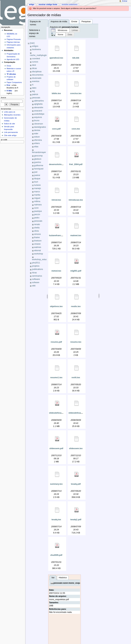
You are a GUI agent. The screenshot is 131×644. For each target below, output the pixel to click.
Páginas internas (13, 42)
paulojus (38, 211)
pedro (36, 218)
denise (37, 130)
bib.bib (75, 58)
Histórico (63, 577)
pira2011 (36, 263)
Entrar (124, 1)
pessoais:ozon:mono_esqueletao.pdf (72, 583)
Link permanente (11, 132)
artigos (35, 46)
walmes (37, 247)
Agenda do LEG (13, 59)
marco (37, 191)
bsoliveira (36, 49)
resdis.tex (76, 306)
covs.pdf (56, 129)
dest (34, 65)
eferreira (38, 140)
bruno (36, 120)
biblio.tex (56, 93)
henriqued (38, 169)
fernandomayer (39, 152)
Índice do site (9, 124)
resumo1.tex (56, 377)
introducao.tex (76, 200)
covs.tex (76, 129)
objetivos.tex (56, 306)
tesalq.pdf (76, 484)
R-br (8, 85)
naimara (38, 205)
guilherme (38, 165)
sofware (35, 282)
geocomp (38, 156)
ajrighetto (38, 104)
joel (35, 172)
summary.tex (56, 484)
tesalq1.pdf (75, 519)
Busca (3, 97)
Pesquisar (86, 21)
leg (33, 91)
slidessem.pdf (56, 448)
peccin (37, 214)
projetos (35, 266)
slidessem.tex (76, 448)
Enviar (74, 21)
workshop (38, 254)
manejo (37, 188)
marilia (37, 195)
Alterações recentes (12, 115)
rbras (34, 273)
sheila (36, 228)
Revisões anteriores (69, 4)
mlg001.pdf (75, 271)
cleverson (38, 124)
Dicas (9, 66)
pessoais (36, 98)
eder (36, 133)
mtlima (37, 201)
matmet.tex (75, 235)
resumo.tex (75, 342)
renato (37, 224)
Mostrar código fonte (48, 4)
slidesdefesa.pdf (57, 413)
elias (36, 146)
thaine (37, 237)
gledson (37, 159)
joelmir (37, 175)
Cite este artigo (10, 135)
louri (36, 182)
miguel (37, 198)
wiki (34, 286)
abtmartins (39, 101)
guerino (37, 162)
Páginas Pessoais (14, 39)
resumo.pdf (56, 342)
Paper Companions (14, 82)
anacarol (38, 111)
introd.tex (56, 200)
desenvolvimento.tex (59, 164)
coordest (36, 58)
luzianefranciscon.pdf (59, 235)
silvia (36, 231)
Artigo (31, 4)
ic (33, 84)
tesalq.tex (56, 519)
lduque (37, 178)
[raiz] (32, 43)
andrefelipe (39, 114)
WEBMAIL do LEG (12, 35)
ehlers (37, 143)
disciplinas (37, 71)
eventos (35, 81)
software (36, 279)
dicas (34, 68)
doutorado (36, 78)
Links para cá (9, 112)
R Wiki (9, 91)
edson (37, 137)
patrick (35, 94)
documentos (37, 75)
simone (37, 234)
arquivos (38, 117)
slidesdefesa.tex (76, 413)
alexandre (38, 107)
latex (34, 88)
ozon (36, 208)
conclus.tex (75, 93)
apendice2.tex (56, 58)
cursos (35, 62)
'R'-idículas (11, 74)
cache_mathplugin (38, 55)
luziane (37, 185)
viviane (37, 244)
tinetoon (37, 241)
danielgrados (40, 127)
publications (37, 269)
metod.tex (56, 271)
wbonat (37, 250)
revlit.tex (76, 377)
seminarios (37, 276)
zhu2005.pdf (56, 555)
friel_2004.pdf (75, 164)
